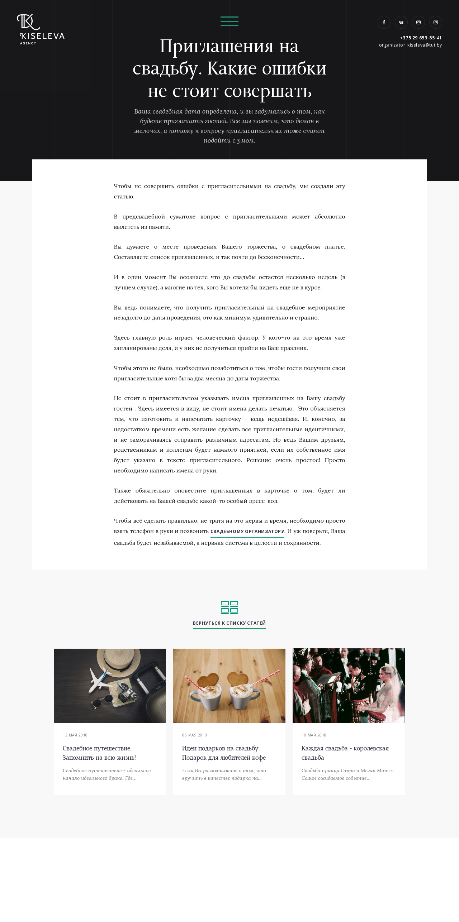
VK (401, 22)
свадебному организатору (247, 531)
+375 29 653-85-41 (421, 38)
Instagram (418, 22)
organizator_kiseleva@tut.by (410, 45)
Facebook (384, 22)
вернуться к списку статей (229, 623)
